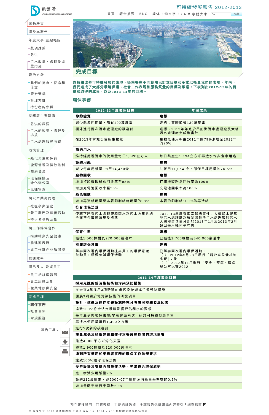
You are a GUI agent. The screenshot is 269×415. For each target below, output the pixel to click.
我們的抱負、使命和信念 (47, 85)
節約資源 (38, 172)
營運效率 (36, 258)
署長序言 (36, 23)
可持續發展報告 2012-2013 (209, 7)
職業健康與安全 (44, 288)
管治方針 (36, 75)
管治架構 (38, 94)
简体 (156, 14)
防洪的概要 (40, 124)
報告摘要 (127, 14)
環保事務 (38, 305)
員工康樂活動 (42, 281)
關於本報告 (38, 32)
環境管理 (36, 150)
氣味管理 (38, 189)
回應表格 (103, 405)
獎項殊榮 (38, 48)
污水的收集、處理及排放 (47, 133)
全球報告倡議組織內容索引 (162, 405)
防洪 (34, 55)
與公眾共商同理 (42, 198)
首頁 (111, 14)
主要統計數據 (125, 405)
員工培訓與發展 (44, 275)
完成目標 (36, 297)
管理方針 (38, 100)
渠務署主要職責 (42, 116)
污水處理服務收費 (46, 142)
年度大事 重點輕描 (45, 40)
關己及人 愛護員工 (45, 267)
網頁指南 (196, 405)
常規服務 (38, 318)
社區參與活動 (42, 206)
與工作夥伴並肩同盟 (47, 250)
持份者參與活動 (44, 219)
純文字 (170, 14)
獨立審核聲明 (81, 405)
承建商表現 (40, 243)
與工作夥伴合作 (42, 228)
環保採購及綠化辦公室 (40, 180)
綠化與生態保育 (44, 158)
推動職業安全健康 (46, 236)
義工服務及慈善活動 (47, 213)
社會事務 (38, 311)
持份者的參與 (42, 107)
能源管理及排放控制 (47, 165)
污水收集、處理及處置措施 (47, 64)
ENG (143, 14)
